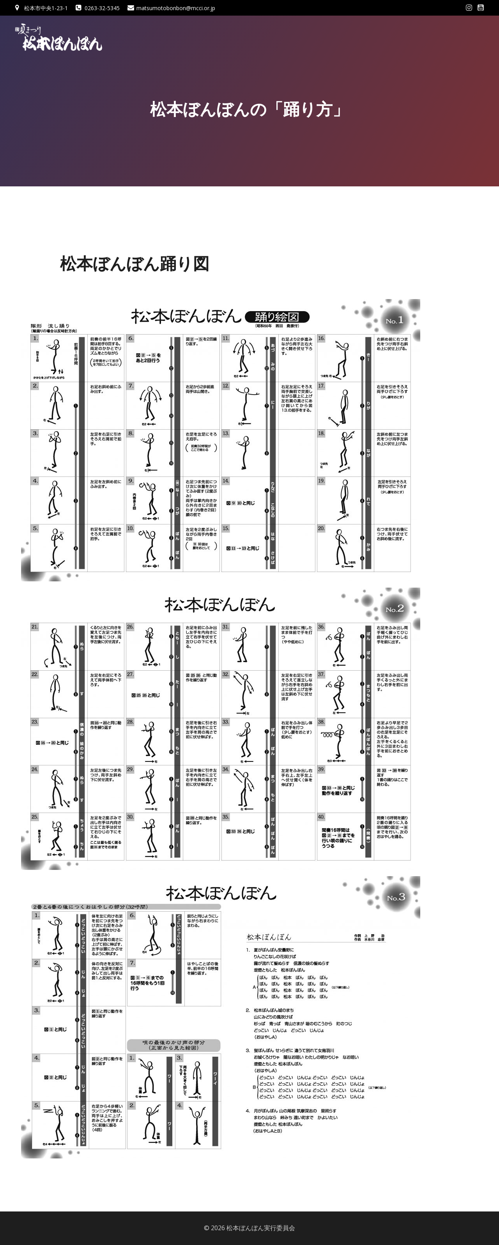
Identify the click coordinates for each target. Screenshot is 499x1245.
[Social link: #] (469, 8)
